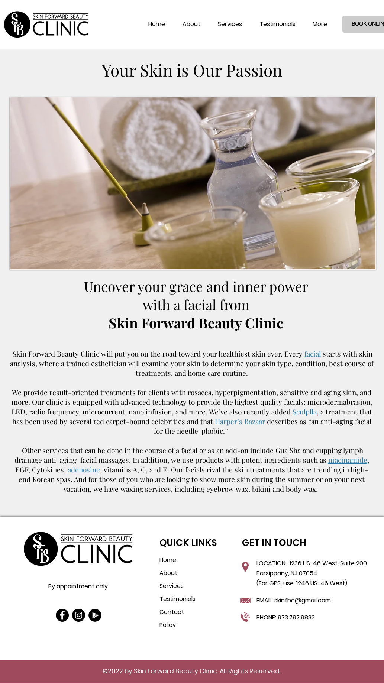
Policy (167, 625)
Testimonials (177, 599)
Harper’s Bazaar (240, 421)
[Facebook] (62, 615)
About (168, 573)
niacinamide (347, 460)
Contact (171, 612)
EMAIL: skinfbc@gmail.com (293, 600)
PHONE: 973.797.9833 (285, 617)
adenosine (84, 469)
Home (167, 560)
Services (171, 586)
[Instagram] (78, 615)
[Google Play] (94, 615)
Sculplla (305, 411)
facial (312, 353)
